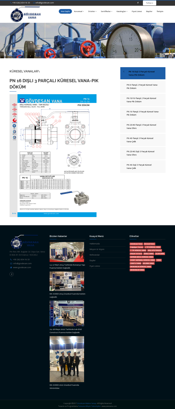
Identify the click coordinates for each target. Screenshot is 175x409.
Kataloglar (122, 11)
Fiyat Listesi (137, 11)
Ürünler (92, 11)
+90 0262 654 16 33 (20, 2)
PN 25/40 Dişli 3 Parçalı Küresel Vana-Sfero (140, 153)
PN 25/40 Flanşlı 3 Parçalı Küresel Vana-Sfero (141, 126)
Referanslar (95, 255)
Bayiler (149, 11)
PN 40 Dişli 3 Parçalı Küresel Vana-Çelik (139, 166)
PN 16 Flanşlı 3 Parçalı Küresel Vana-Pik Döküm (143, 113)
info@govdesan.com (43, 2)
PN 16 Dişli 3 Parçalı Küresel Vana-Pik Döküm (142, 73)
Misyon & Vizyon (97, 249)
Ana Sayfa (65, 11)
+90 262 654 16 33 (21, 259)
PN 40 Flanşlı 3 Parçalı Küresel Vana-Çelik (140, 140)
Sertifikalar (106, 11)
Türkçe (149, 3)
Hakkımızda (95, 243)
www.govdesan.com (22, 267)
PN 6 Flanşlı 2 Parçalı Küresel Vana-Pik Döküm (142, 86)
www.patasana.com (109, 406)
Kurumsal (79, 11)
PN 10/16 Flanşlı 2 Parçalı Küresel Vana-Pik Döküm (141, 100)
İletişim (160, 11)
